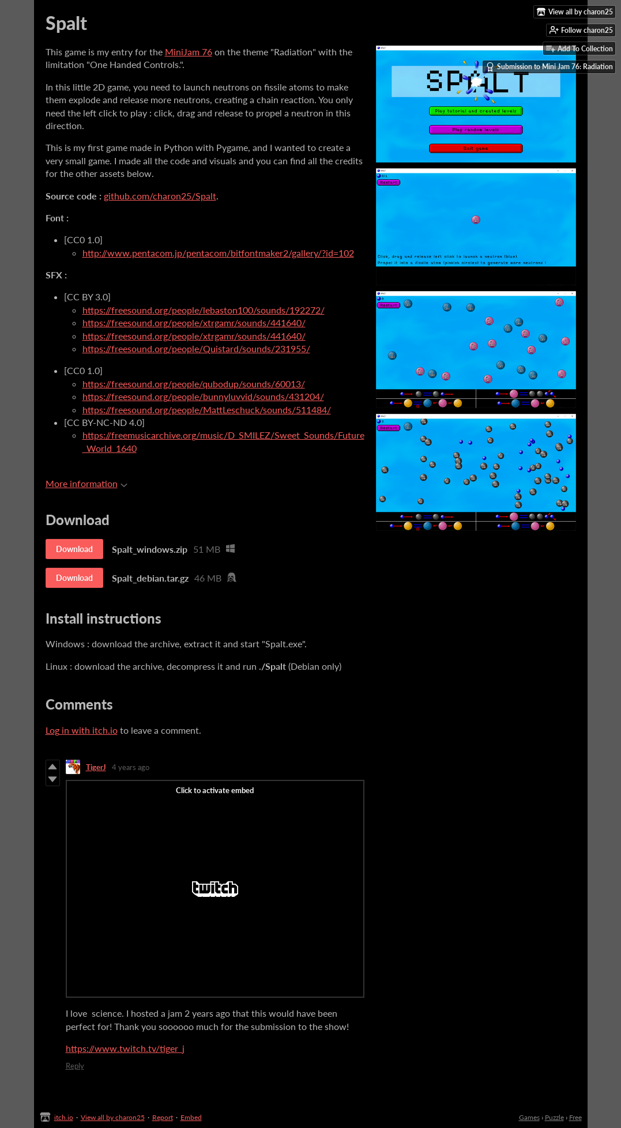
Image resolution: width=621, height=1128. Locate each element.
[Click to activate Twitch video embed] (215, 889)
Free (575, 1117)
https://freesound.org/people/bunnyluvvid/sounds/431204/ (203, 396)
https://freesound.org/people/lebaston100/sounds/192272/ (203, 309)
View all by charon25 (113, 1117)
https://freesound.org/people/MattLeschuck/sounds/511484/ (206, 409)
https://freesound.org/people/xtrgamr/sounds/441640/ (194, 322)
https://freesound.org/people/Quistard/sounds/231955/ (196, 348)
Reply (75, 1065)
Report (162, 1117)
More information (86, 483)
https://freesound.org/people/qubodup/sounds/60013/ (193, 383)
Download (74, 549)
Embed (191, 1117)
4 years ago (130, 767)
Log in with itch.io (82, 730)
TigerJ (96, 767)
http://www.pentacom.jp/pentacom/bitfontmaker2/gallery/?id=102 (218, 252)
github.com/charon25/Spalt (160, 195)
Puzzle (554, 1117)
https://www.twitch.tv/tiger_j (125, 1048)
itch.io (63, 1117)
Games (529, 1117)
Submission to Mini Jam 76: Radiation (549, 66)
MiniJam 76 (188, 51)
